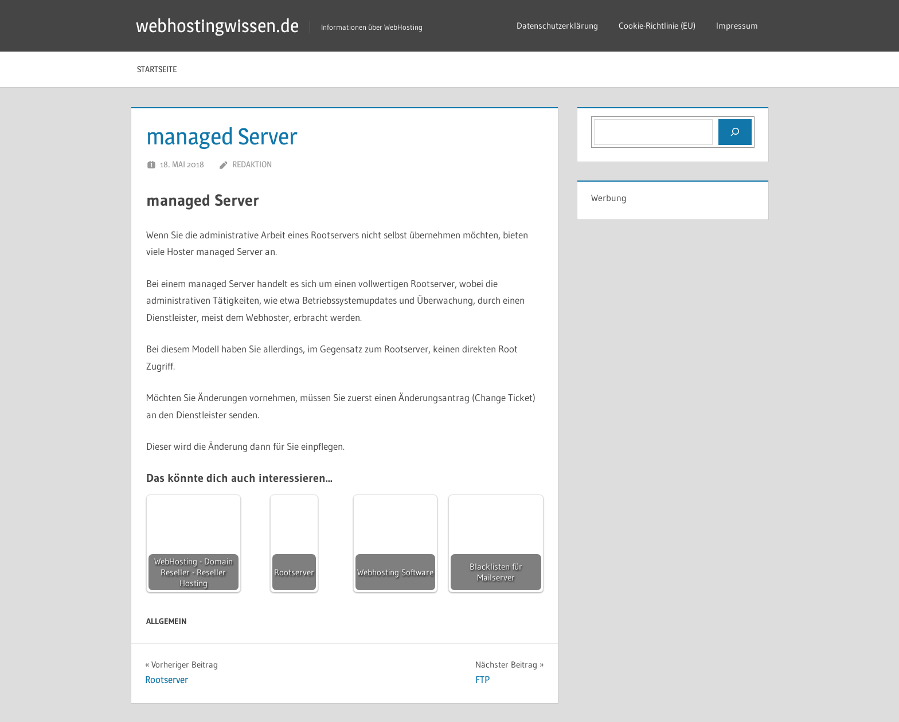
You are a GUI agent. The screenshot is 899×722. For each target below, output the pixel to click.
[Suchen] (735, 131)
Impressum (737, 25)
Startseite (157, 69)
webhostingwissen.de (217, 25)
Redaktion (252, 164)
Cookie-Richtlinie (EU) (657, 25)
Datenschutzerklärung (557, 25)
